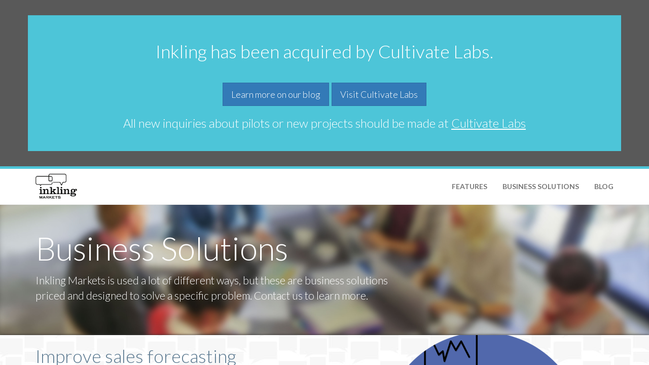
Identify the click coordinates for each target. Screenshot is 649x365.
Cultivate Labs (488, 123)
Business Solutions (540, 186)
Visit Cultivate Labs (379, 94)
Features (469, 186)
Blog (604, 186)
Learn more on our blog (275, 94)
